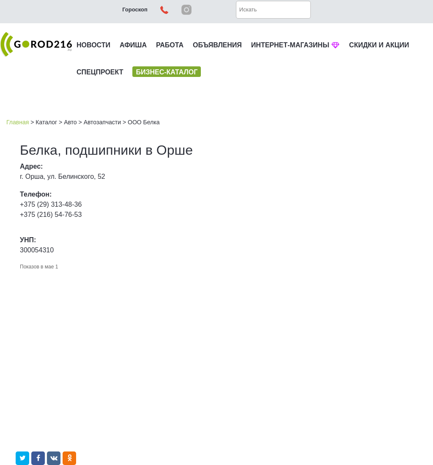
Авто (70, 122)
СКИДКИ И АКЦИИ (379, 45)
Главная (17, 122)
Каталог (46, 122)
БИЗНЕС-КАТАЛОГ (166, 72)
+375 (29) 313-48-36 (51, 204)
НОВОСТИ (93, 45)
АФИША (133, 45)
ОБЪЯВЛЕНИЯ (217, 45)
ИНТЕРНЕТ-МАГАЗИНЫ (295, 45)
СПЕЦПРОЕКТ (100, 72)
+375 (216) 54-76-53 (51, 214)
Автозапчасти (102, 122)
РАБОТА (170, 45)
